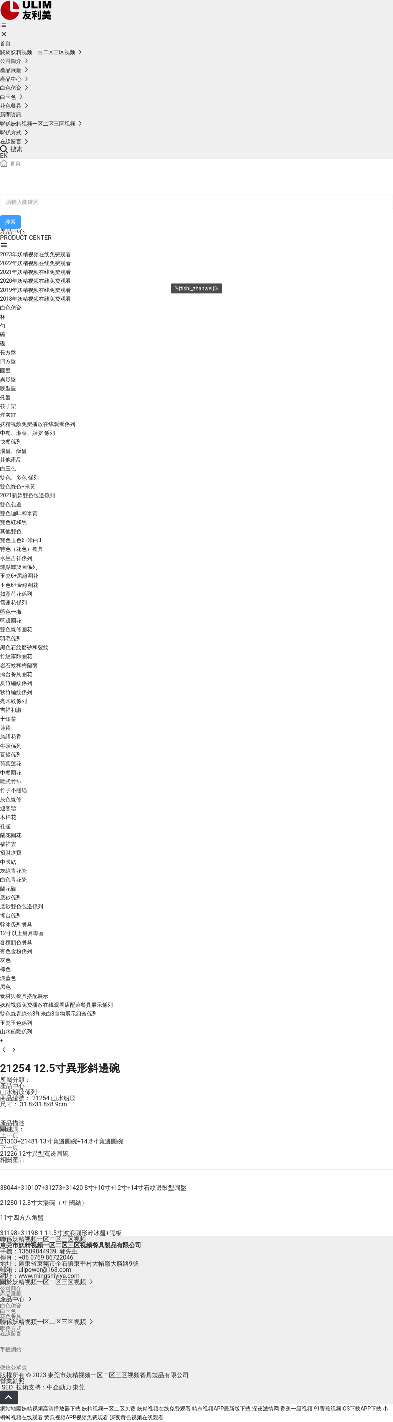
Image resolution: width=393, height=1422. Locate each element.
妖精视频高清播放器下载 (51, 1409)
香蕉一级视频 (296, 1409)
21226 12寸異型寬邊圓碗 (34, 1153)
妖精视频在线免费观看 (164, 1409)
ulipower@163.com (44, 1269)
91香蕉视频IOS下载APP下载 (347, 1409)
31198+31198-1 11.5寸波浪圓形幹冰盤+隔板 (61, 1233)
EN (4, 155)
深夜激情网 (265, 1409)
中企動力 (59, 1387)
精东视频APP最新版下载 (221, 1409)
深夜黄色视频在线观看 (136, 1417)
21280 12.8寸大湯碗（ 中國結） (44, 1202)
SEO (6, 1387)
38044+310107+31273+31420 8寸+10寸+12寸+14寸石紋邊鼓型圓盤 (93, 1187)
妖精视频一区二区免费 (108, 1409)
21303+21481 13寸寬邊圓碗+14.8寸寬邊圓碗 (61, 1141)
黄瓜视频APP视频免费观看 (76, 1417)
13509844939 (37, 1251)
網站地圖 (10, 1409)
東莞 (79, 1387)
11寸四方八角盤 (22, 1217)
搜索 (11, 149)
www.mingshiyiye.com (48, 1275)
